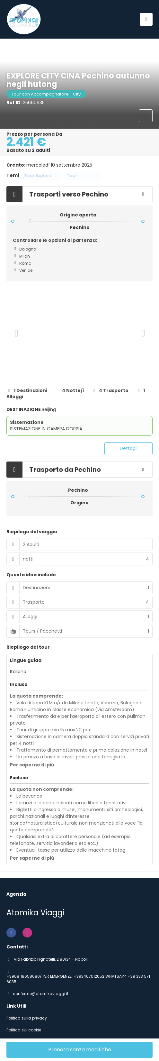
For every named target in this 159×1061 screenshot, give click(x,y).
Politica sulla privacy (26, 1018)
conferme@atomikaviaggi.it (40, 993)
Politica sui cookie (23, 1030)
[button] (16, 332)
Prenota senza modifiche (79, 1049)
